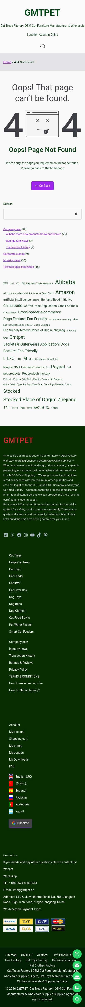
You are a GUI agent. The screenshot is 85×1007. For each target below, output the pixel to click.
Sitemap (11, 955)
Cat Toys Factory (37, 960)
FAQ (12, 766)
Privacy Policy (18, 669)
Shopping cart (18, 738)
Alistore (42, 955)
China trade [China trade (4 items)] (12, 306)
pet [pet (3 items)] (69, 367)
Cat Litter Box (18, 590)
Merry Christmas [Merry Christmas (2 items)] (37, 359)
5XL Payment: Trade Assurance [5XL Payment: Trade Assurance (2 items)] (37, 283)
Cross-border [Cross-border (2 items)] (9, 312)
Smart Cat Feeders (21, 631)
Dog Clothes (17, 610)
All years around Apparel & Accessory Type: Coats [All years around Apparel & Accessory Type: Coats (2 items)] (28, 293)
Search (7, 204)
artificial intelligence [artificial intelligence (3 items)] (17, 300)
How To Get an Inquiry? (24, 690)
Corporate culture (14, 253)
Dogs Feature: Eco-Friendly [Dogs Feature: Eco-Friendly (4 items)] (25, 319)
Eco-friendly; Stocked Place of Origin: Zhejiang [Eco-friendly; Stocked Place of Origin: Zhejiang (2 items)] (26, 325)
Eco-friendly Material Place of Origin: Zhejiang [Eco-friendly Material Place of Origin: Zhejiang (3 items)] (34, 330)
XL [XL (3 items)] (47, 407)
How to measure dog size (26, 683)
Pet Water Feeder (20, 624)
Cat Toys (15, 569)
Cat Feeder (16, 576)
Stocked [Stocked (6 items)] (11, 391)
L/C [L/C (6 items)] (11, 358)
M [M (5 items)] (25, 358)
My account (17, 731)
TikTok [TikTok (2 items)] (14, 407)
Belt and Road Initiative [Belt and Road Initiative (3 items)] (56, 300)
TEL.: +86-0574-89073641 (20, 883)
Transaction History (18, 247)
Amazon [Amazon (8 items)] (65, 292)
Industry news (11, 260)
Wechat (8, 869)
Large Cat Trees (19, 562)
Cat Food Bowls (19, 617)
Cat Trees (15, 555)
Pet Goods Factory (64, 960)
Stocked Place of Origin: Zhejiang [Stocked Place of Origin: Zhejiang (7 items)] (40, 400)
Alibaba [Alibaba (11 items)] (65, 282)
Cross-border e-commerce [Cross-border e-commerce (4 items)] (39, 312)
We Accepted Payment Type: (22, 909)
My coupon (16, 752)
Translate (20, 823)
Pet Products (62, 955)
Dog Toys (15, 597)
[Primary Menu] (42, 46)
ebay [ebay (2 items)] (75, 319)
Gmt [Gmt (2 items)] (5, 338)
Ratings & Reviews (17, 240)
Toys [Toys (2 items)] (29, 407)
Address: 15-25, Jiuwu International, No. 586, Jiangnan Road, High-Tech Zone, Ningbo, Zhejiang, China (39, 899)
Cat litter (14, 583)
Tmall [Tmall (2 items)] (22, 407)
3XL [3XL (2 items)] (12, 283)
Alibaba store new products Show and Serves (33, 234)
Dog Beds (15, 604)
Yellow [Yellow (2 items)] (54, 407)
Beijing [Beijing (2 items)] (36, 300)
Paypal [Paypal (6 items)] (58, 366)
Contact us (10, 855)
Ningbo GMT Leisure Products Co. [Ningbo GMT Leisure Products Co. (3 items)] (26, 367)
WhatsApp (10, 876)
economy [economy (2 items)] (71, 330)
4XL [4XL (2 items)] (18, 283)
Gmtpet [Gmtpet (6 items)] (17, 337)
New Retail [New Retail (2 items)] (52, 359)
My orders (15, 745)
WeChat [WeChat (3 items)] (38, 407)
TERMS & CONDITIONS (24, 676)
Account (14, 725)
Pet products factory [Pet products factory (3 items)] (36, 373)
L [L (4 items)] (4, 359)
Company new (12, 229)
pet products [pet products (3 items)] (11, 373)
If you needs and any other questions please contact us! (40, 862)
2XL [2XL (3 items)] (6, 283)
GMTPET (42, 12)
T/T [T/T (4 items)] (6, 407)
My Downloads (19, 759)
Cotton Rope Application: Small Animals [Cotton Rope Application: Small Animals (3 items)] (51, 306)
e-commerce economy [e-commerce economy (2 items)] (60, 319)
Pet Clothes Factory (42, 965)
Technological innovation (18, 266)
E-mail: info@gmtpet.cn (18, 890)
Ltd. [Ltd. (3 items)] (19, 359)
